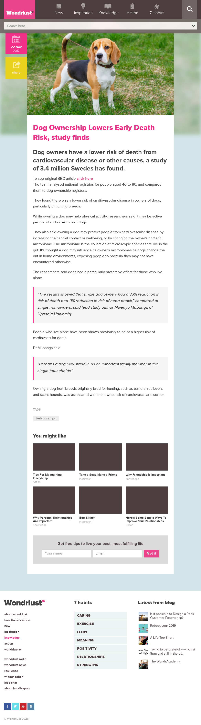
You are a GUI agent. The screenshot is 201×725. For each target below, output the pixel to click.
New (7, 626)
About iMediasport (17, 688)
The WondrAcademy (165, 661)
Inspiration (11, 632)
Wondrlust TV (13, 649)
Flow (82, 632)
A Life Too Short (162, 638)
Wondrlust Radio (15, 659)
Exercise (85, 624)
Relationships (46, 418)
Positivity (87, 648)
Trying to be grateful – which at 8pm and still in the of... (172, 651)
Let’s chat (10, 683)
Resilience (11, 671)
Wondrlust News (15, 665)
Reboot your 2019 (163, 626)
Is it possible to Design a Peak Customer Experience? (172, 616)
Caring (83, 615)
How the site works (17, 620)
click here (85, 178)
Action (8, 644)
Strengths (87, 665)
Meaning (85, 640)
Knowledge (12, 638)
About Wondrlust (15, 614)
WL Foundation (13, 677)
